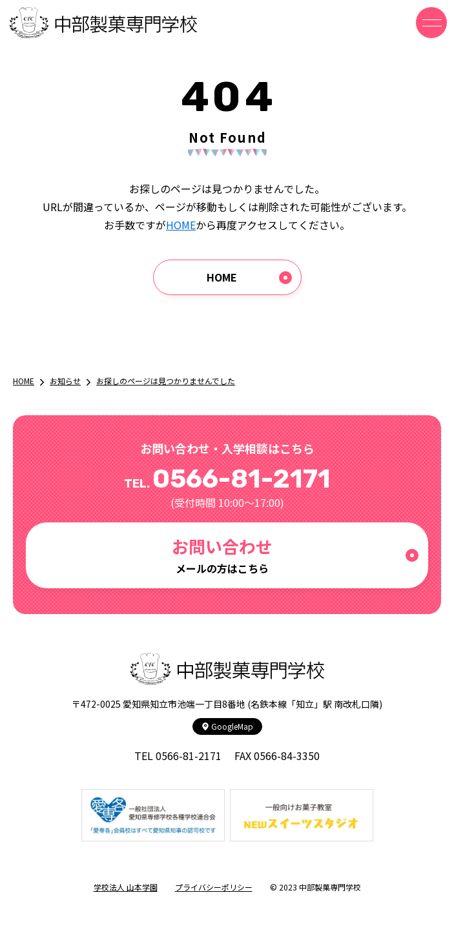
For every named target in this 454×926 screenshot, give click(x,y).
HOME (181, 224)
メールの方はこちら (222, 555)
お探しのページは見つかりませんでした (165, 380)
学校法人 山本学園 (126, 886)
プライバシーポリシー (214, 886)
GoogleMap (227, 726)
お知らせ (65, 380)
